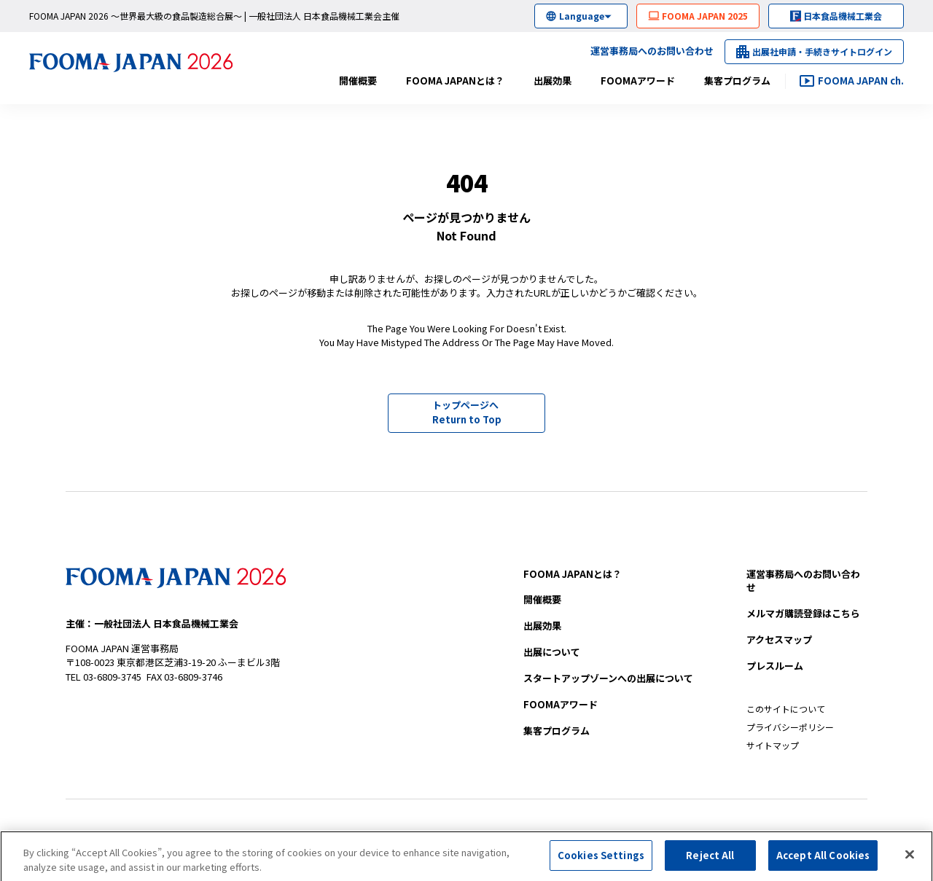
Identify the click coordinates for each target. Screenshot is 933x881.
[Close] (910, 858)
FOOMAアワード (638, 80)
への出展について (608, 678)
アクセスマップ (779, 639)
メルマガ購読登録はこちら (803, 613)
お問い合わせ (803, 581)
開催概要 (358, 80)
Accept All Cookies (823, 859)
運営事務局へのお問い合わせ (652, 51)
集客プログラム (737, 80)
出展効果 (552, 80)
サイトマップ (772, 745)
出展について (551, 652)
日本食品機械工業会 (842, 15)
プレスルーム (774, 666)
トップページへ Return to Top (466, 412)
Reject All (710, 859)
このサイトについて (785, 708)
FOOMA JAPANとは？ (455, 80)
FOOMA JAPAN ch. (861, 80)
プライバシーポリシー (790, 727)
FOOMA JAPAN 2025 (705, 15)
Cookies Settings (601, 859)
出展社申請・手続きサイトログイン (822, 51)
